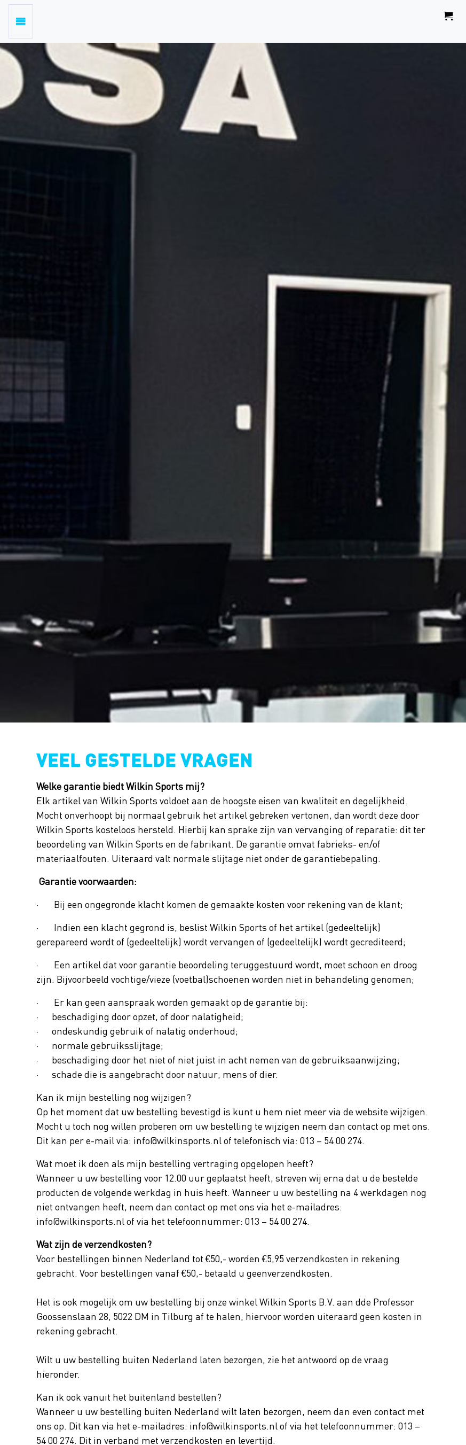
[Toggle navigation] (21, 21)
